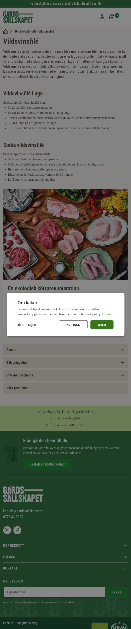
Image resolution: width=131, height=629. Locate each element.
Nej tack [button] (73, 325)
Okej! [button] (102, 325)
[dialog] (65, 314)
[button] (27, 325)
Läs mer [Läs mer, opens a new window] (107, 314)
